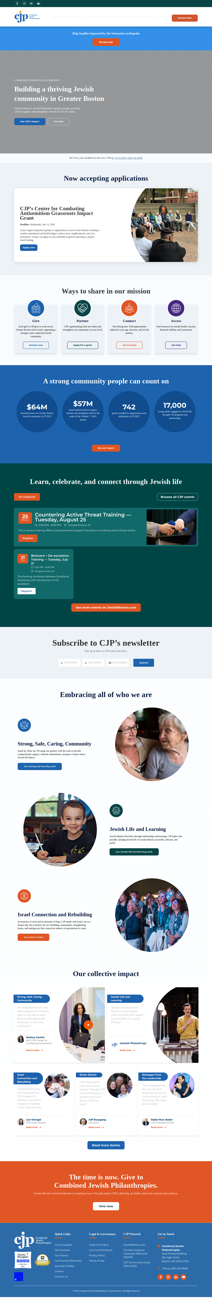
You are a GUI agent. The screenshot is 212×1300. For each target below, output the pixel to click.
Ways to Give (46, 17)
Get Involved (80, 17)
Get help (67, 122)
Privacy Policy (97, 1259)
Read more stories (106, 1149)
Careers (59, 1275)
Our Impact (97, 17)
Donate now (35, 346)
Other (49, 499)
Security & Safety (64, 1270)
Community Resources (68, 1264)
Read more (127, 1054)
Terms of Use (96, 1264)
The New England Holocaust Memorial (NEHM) (135, 1258)
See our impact (106, 450)
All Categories (27, 499)
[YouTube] (184, 1281)
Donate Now (179, 17)
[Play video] (88, 1029)
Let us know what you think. (129, 158)
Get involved (129, 346)
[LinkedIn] (176, 1281)
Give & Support (63, 1248)
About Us (141, 17)
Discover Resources (117, 17)
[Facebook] (161, 1281)
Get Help (63, 17)
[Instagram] (168, 1281)
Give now (106, 1210)
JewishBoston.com (134, 1248)
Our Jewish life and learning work (141, 858)
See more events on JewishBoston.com (106, 611)
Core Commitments (100, 1254)
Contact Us (156, 17)
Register (28, 540)
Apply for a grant (83, 346)
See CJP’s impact (33, 122)
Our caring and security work (46, 772)
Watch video (34, 1054)
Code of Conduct (99, 1248)
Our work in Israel (37, 943)
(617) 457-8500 (179, 1272)
